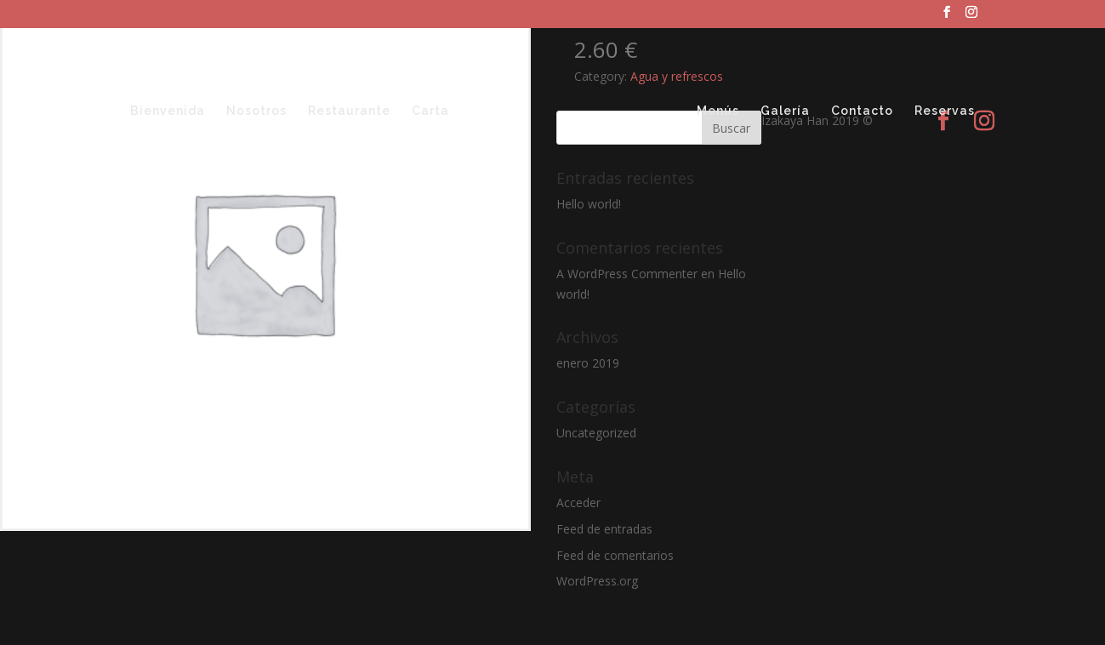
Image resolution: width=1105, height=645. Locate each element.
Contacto (862, 111)
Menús (718, 111)
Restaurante (349, 111)
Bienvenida (167, 111)
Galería (785, 111)
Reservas (944, 111)
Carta (430, 111)
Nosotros (256, 111)
